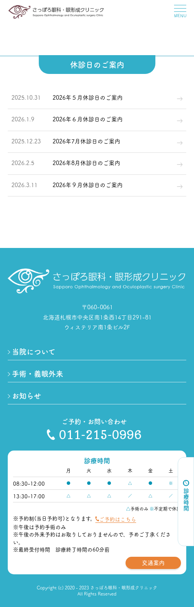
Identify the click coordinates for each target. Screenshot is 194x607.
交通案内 (153, 562)
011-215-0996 (94, 434)
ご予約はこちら (117, 518)
